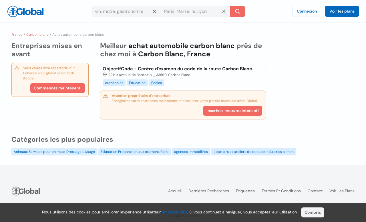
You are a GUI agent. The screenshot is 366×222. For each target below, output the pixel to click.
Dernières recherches (208, 190)
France (17, 34)
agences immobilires (191, 151)
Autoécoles (114, 83)
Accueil (175, 190)
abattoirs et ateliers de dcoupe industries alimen (254, 151)
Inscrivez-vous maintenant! (232, 110)
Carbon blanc (37, 34)
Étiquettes (245, 190)
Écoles (156, 83)
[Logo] (25, 11)
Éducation (137, 83)
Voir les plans (342, 11)
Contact (315, 190)
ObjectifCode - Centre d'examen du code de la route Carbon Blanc (177, 69)
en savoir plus (174, 212)
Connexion (307, 11)
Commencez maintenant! (57, 88)
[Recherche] (237, 11)
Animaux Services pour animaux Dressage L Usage (54, 151)
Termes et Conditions (281, 190)
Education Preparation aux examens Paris (134, 151)
